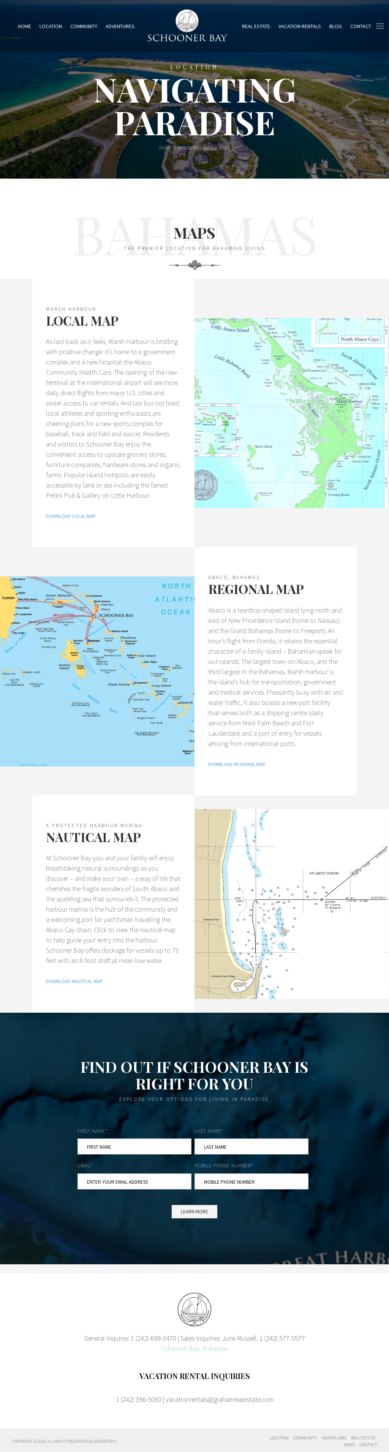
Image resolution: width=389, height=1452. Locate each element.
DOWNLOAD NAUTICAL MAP (74, 981)
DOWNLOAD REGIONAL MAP (237, 764)
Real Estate (256, 26)
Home (24, 26)
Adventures (120, 26)
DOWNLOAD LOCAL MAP (71, 516)
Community (83, 26)
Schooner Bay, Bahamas (194, 1348)
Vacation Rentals (299, 26)
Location (51, 26)
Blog (335, 26)
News (349, 1444)
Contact (368, 1444)
